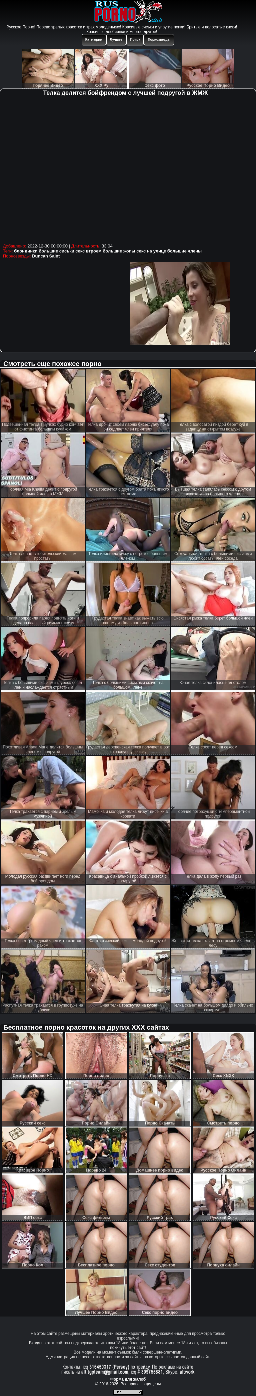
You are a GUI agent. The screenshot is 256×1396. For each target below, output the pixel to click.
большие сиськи (56, 250)
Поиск (135, 39)
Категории (93, 39)
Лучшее (116, 39)
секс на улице (151, 250)
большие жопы (119, 250)
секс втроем (88, 250)
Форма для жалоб (128, 1379)
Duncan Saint (46, 255)
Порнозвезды (159, 39)
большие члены (184, 250)
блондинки (25, 250)
